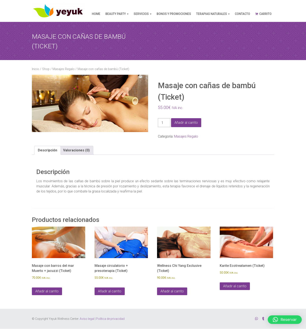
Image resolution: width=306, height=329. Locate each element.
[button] (285, 319)
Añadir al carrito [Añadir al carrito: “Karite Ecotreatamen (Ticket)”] (234, 286)
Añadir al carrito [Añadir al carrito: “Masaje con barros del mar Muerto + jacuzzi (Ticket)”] (47, 291)
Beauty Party (115, 14)
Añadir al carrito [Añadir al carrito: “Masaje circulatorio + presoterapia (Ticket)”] (109, 291)
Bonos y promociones (174, 14)
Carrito (265, 14)
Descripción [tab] (47, 150)
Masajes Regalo (63, 69)
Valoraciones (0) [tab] (76, 150)
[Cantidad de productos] (164, 122)
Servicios (141, 14)
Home (96, 14)
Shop (46, 69)
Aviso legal (87, 317)
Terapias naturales (211, 14)
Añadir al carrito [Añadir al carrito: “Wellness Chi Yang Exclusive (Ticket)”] (172, 291)
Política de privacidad (110, 317)
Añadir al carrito (186, 123)
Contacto (242, 14)
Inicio (35, 69)
